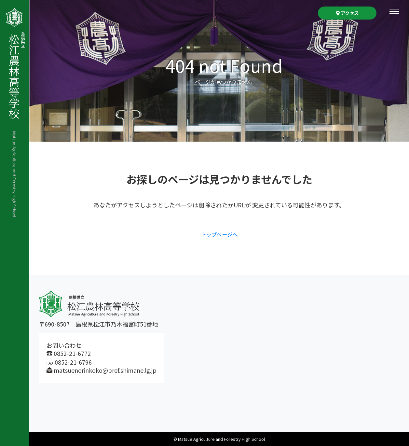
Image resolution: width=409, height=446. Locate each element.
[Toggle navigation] (394, 11)
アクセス (347, 12)
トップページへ (219, 234)
